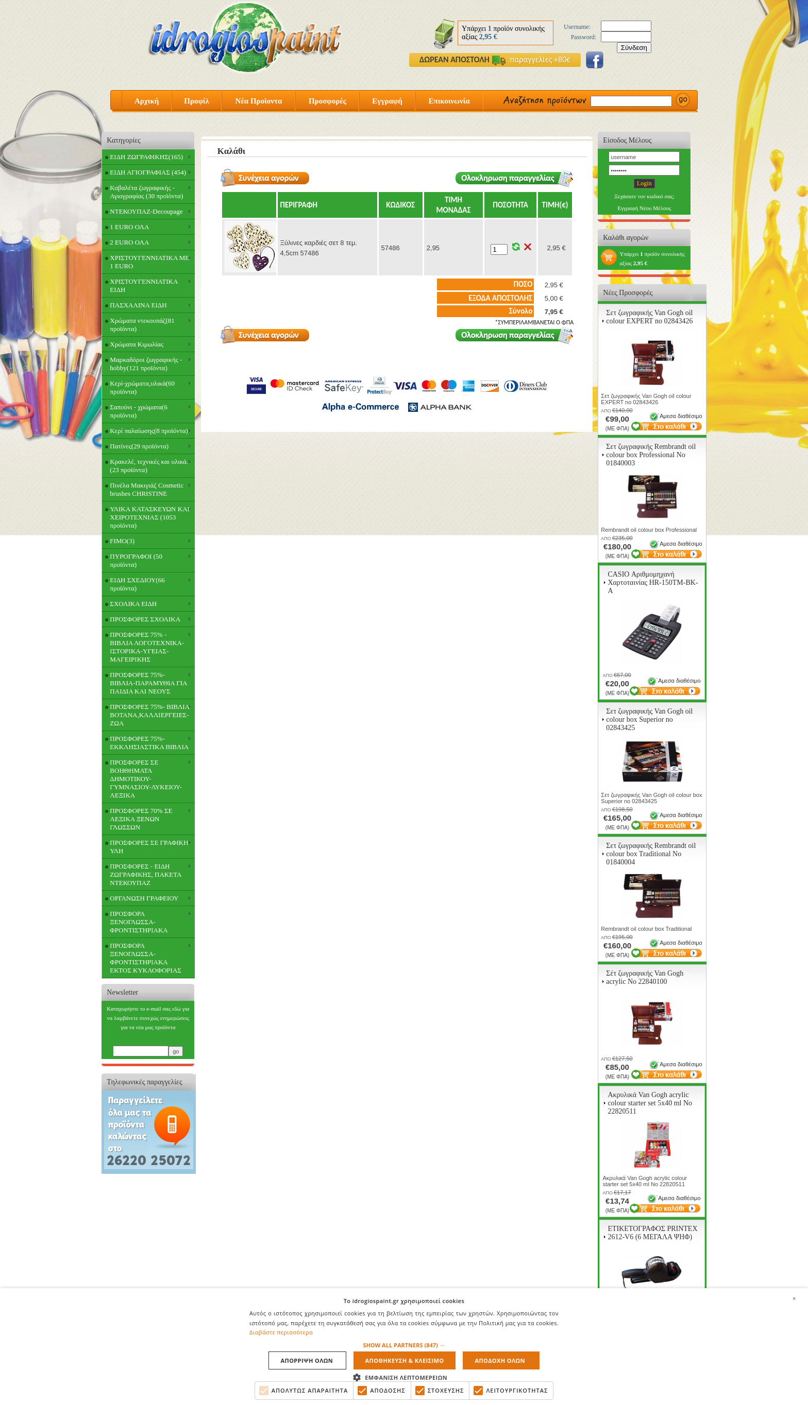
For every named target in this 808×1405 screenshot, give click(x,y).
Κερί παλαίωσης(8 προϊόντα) (149, 431)
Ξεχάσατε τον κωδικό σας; (644, 196)
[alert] (404, 1346)
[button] (404, 1345)
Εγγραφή (387, 101)
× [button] (794, 1298)
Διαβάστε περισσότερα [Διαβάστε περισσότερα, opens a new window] (281, 1332)
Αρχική (146, 101)
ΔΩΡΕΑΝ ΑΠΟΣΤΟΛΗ (454, 59)
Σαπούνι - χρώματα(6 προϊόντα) (138, 411)
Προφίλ (196, 101)
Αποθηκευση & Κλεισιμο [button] (404, 1360)
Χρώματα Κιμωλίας (136, 344)
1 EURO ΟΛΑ (129, 227)
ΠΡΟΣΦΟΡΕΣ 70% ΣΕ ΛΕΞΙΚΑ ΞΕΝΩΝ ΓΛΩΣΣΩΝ (141, 819)
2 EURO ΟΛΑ (129, 242)
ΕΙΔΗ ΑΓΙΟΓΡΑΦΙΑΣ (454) (148, 172)
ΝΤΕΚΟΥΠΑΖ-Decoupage (146, 211)
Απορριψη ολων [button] (307, 1360)
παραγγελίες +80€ (531, 59)
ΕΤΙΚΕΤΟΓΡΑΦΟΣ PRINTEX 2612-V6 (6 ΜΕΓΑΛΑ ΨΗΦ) (652, 1233)
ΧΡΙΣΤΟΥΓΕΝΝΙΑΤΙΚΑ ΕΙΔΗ (144, 285)
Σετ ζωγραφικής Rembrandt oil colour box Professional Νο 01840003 (651, 455)
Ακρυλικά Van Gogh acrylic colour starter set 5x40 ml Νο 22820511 (650, 1103)
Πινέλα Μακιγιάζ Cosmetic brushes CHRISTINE (146, 489)
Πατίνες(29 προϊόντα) (139, 446)
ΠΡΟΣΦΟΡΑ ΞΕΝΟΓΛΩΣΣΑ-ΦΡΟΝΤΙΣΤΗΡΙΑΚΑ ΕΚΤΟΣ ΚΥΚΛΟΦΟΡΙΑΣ (145, 958)
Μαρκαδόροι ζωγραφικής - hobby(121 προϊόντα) (146, 364)
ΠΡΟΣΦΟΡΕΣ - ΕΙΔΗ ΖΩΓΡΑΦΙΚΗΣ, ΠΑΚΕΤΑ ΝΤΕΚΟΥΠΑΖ (145, 874)
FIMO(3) (122, 541)
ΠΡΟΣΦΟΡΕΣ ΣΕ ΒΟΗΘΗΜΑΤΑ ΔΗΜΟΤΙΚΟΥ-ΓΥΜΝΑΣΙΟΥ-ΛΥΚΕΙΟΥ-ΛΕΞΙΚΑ (146, 778)
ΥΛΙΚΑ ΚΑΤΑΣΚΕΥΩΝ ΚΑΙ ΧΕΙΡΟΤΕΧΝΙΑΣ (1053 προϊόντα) (150, 517)
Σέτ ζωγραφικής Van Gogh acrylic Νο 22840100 (644, 977)
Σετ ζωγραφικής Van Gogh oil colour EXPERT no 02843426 (649, 317)
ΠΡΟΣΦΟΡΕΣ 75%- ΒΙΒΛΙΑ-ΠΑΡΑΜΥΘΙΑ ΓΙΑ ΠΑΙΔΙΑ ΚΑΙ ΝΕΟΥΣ (148, 683)
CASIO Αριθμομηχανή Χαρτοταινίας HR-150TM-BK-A (653, 582)
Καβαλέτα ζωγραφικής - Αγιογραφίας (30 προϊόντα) (146, 192)
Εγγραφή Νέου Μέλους (644, 208)
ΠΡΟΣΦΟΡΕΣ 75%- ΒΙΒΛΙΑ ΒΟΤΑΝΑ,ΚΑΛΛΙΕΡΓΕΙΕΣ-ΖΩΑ (150, 715)
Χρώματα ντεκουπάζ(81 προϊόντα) (142, 325)
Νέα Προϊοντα (258, 101)
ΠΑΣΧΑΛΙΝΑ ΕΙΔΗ (138, 305)
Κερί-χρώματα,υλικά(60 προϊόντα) (142, 387)
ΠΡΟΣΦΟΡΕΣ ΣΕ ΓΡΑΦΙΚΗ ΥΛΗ (149, 847)
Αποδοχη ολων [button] (500, 1360)
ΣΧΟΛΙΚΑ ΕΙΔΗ (133, 604)
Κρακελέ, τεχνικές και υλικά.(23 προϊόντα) (149, 466)
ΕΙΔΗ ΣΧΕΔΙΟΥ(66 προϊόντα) (137, 584)
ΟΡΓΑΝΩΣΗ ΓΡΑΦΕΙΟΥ (144, 898)
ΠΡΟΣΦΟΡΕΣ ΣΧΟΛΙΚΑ (145, 619)
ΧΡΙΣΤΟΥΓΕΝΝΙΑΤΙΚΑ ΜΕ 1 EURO (149, 262)
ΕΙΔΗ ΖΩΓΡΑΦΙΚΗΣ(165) (146, 157)
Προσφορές (327, 101)
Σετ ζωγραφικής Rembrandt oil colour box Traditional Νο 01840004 (651, 854)
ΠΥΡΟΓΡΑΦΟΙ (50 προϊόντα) (136, 560)
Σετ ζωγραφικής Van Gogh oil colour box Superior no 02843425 (649, 719)
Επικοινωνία (448, 101)
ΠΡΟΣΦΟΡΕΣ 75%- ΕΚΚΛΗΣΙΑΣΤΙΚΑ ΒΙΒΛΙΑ (149, 743)
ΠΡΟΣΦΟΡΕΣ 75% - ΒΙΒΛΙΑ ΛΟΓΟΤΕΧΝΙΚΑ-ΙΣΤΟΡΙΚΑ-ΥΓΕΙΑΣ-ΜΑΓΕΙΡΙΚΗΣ (147, 647)
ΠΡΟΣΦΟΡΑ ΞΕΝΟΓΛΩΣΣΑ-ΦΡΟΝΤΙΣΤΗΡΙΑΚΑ (138, 922)
